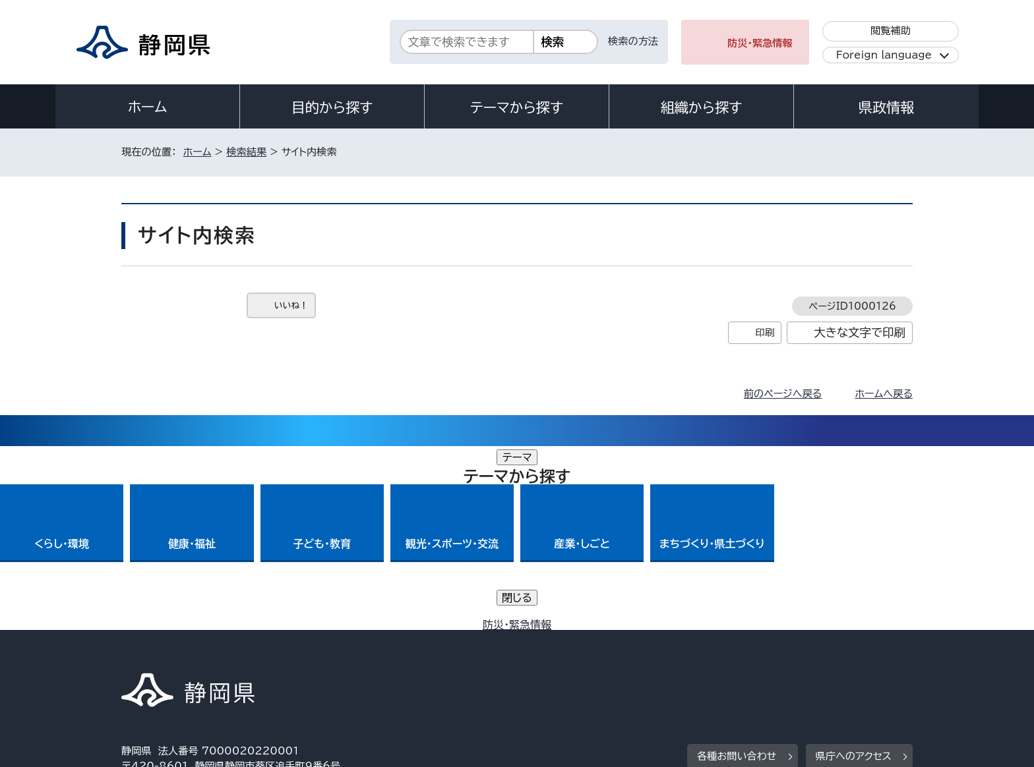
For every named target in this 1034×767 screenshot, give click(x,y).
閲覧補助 (890, 31)
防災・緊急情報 (760, 43)
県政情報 (886, 107)
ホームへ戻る (884, 394)
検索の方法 (633, 41)
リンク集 (759, 654)
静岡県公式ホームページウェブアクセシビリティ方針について (560, 654)
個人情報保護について (330, 654)
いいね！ (291, 305)
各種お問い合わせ (737, 572)
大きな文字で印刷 (859, 332)
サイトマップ (850, 654)
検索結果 (246, 152)
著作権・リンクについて (183, 654)
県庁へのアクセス (854, 572)
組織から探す (702, 107)
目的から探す (332, 107)
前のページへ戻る (783, 394)
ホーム (147, 106)
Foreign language (884, 55)
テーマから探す (516, 107)
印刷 (764, 332)
